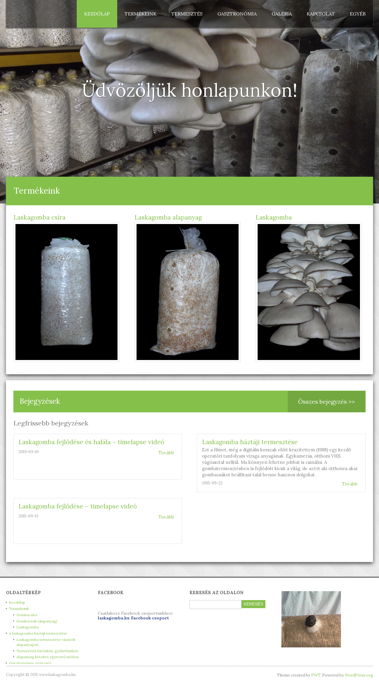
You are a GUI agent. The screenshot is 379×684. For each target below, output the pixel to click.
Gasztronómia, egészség (30, 663)
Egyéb (358, 14)
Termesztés (187, 14)
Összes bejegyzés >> (326, 401)
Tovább (166, 453)
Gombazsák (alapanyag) (36, 621)
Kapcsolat (321, 14)
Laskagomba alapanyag (168, 217)
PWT (315, 675)
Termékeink (140, 14)
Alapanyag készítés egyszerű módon (47, 657)
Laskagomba (274, 217)
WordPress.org (359, 675)
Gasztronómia (237, 14)
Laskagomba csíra (39, 217)
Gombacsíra (26, 615)
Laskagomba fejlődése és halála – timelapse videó (91, 442)
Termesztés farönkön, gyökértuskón (47, 651)
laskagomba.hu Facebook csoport (133, 618)
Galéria (282, 14)
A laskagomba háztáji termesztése (38, 633)
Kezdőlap (97, 14)
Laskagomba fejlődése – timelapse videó (77, 506)
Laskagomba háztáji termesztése (250, 442)
